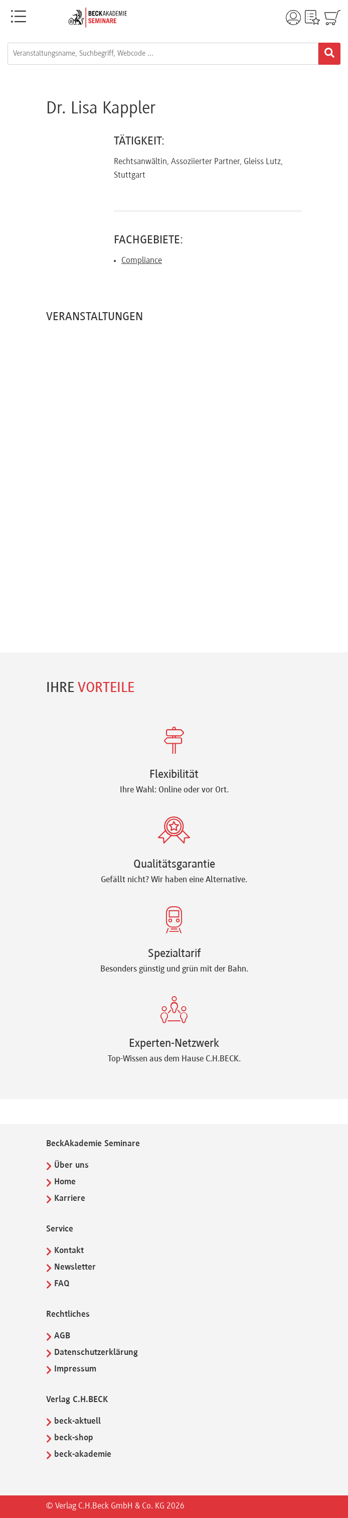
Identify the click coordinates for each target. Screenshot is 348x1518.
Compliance (141, 260)
